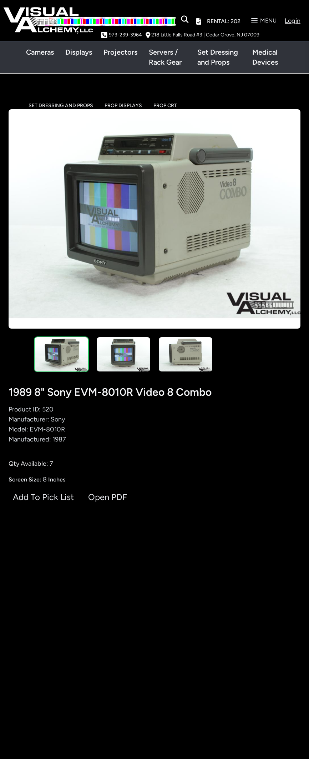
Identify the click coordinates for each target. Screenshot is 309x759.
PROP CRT (165, 106)
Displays (78, 52)
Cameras (40, 52)
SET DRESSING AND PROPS (61, 106)
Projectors (120, 52)
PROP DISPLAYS (123, 106)
